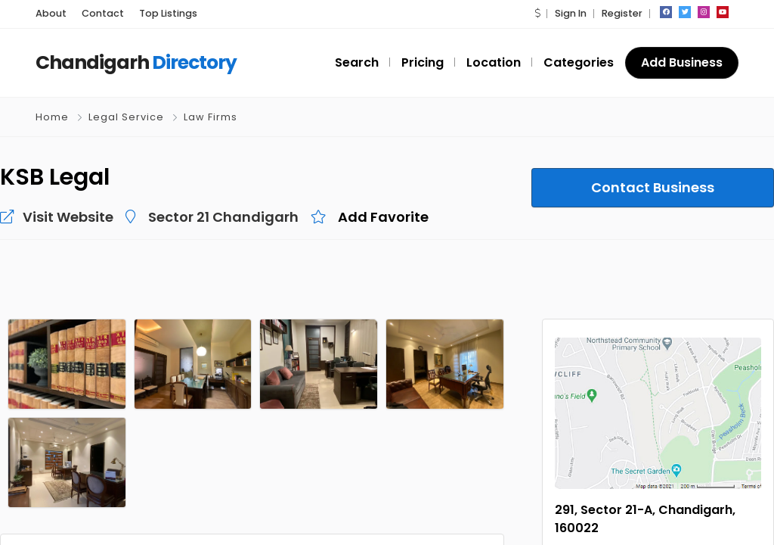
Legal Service (126, 117)
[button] (537, 13)
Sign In (571, 13)
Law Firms (210, 117)
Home (52, 117)
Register (622, 13)
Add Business (682, 62)
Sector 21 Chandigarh (223, 216)
